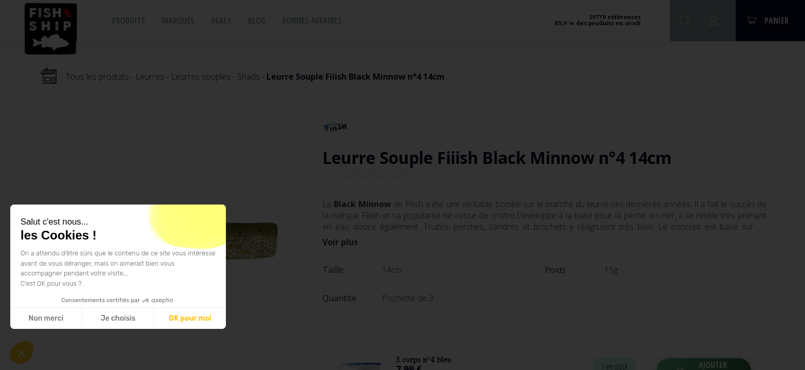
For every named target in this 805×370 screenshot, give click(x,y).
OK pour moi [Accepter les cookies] (190, 318)
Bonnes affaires (312, 20)
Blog (256, 20)
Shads (248, 76)
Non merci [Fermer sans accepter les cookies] (45, 318)
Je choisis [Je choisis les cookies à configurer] (118, 318)
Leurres (150, 76)
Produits (128, 20)
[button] (21, 352)
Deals (221, 20)
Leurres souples (201, 76)
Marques (178, 20)
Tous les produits (97, 76)
